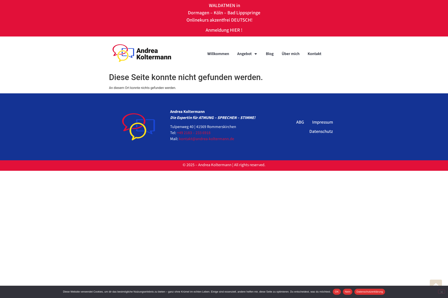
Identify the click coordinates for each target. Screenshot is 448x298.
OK (337, 291)
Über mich (290, 54)
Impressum (322, 122)
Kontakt (314, 54)
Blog (270, 54)
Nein (348, 291)
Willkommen (218, 54)
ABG (300, 122)
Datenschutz (321, 131)
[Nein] (441, 291)
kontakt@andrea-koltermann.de (206, 139)
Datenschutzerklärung (369, 291)
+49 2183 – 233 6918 (193, 133)
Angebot (247, 54)
